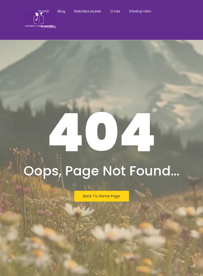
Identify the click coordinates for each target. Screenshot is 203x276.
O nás (115, 11)
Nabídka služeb (87, 11)
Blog (61, 11)
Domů (44, 11)
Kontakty (48, 26)
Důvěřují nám (140, 11)
